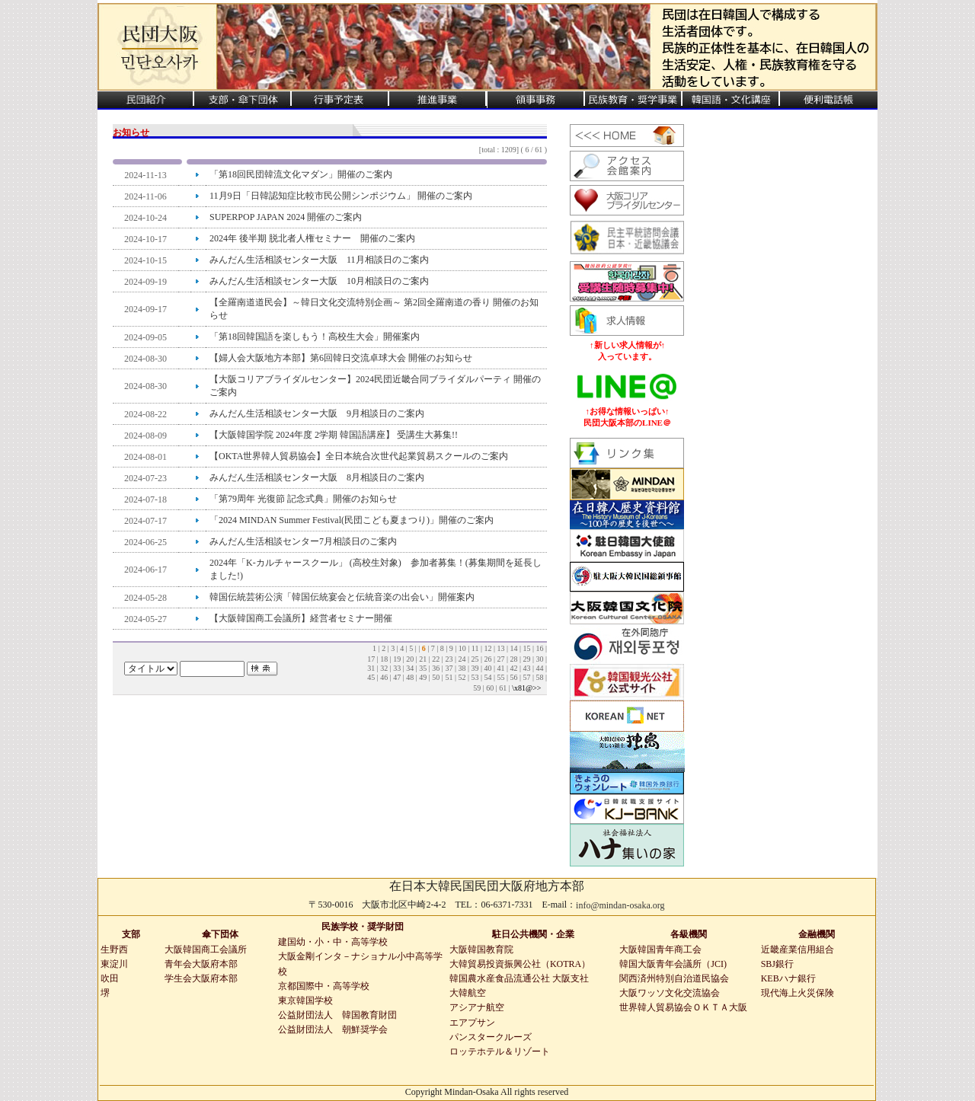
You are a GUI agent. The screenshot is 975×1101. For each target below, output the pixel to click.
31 (371, 668)
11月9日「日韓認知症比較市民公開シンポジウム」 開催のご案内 (340, 195)
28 (513, 659)
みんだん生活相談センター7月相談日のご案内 (303, 541)
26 (487, 659)
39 (474, 668)
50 (436, 677)
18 (384, 659)
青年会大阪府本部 (201, 964)
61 (503, 688)
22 (436, 659)
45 (371, 677)
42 (513, 668)
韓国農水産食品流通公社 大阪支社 (519, 978)
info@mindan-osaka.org (620, 905)
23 (448, 659)
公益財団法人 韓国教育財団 (337, 1015)
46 (384, 677)
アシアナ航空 (476, 1007)
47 (397, 677)
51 (448, 677)
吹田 (110, 978)
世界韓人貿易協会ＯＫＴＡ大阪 (683, 1007)
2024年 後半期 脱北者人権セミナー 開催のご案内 (312, 238)
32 (384, 668)
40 (487, 668)
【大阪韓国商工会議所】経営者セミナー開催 (300, 618)
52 (461, 677)
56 (513, 677)
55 (500, 677)
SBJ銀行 (777, 964)
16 (539, 648)
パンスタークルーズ (490, 1037)
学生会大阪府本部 (201, 978)
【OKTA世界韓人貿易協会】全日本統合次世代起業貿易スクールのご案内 (358, 456)
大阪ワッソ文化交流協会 (669, 993)
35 (423, 668)
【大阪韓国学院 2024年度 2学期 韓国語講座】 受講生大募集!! (333, 434)
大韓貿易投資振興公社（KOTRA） (519, 964)
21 (423, 659)
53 (474, 677)
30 (539, 659)
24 (461, 659)
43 (526, 668)
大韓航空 (467, 993)
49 (423, 677)
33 (397, 668)
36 (436, 668)
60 (490, 688)
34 (410, 668)
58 (539, 677)
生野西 (114, 949)
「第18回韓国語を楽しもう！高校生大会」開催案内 (314, 336)
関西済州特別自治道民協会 (674, 978)
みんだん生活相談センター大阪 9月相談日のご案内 (316, 413)
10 (462, 648)
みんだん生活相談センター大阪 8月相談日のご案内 (316, 477)
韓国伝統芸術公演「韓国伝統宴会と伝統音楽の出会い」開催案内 (342, 597)
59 (477, 688)
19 (397, 659)
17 (371, 659)
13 (500, 648)
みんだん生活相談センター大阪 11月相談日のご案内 (319, 259)
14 (513, 648)
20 (410, 659)
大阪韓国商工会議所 (206, 949)
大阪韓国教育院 (481, 949)
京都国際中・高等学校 (323, 986)
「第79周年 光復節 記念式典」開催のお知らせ (303, 498)
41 (500, 668)
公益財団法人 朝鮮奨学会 (333, 1029)
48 (410, 677)
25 (474, 659)
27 (500, 659)
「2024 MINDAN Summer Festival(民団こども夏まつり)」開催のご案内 (351, 520)
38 (461, 668)
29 (526, 659)
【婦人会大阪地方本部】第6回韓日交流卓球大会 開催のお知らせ (340, 358)
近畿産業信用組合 (797, 949)
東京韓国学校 (305, 1000)
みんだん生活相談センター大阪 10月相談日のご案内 (319, 281)
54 (487, 677)
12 (487, 648)
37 (448, 668)
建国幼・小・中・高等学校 (333, 942)
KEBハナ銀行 (788, 978)
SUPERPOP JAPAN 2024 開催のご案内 (285, 217)
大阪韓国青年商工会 (660, 949)
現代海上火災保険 (797, 993)
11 (475, 648)
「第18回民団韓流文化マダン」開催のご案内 (300, 174)
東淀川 (114, 964)
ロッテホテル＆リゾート (499, 1051)
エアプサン (472, 1022)
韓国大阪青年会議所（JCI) (673, 964)
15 (526, 648)
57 (526, 677)
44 (539, 668)
